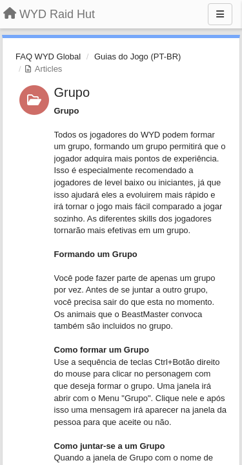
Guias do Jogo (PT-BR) (137, 56)
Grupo (72, 92)
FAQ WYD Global (48, 56)
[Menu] (220, 14)
